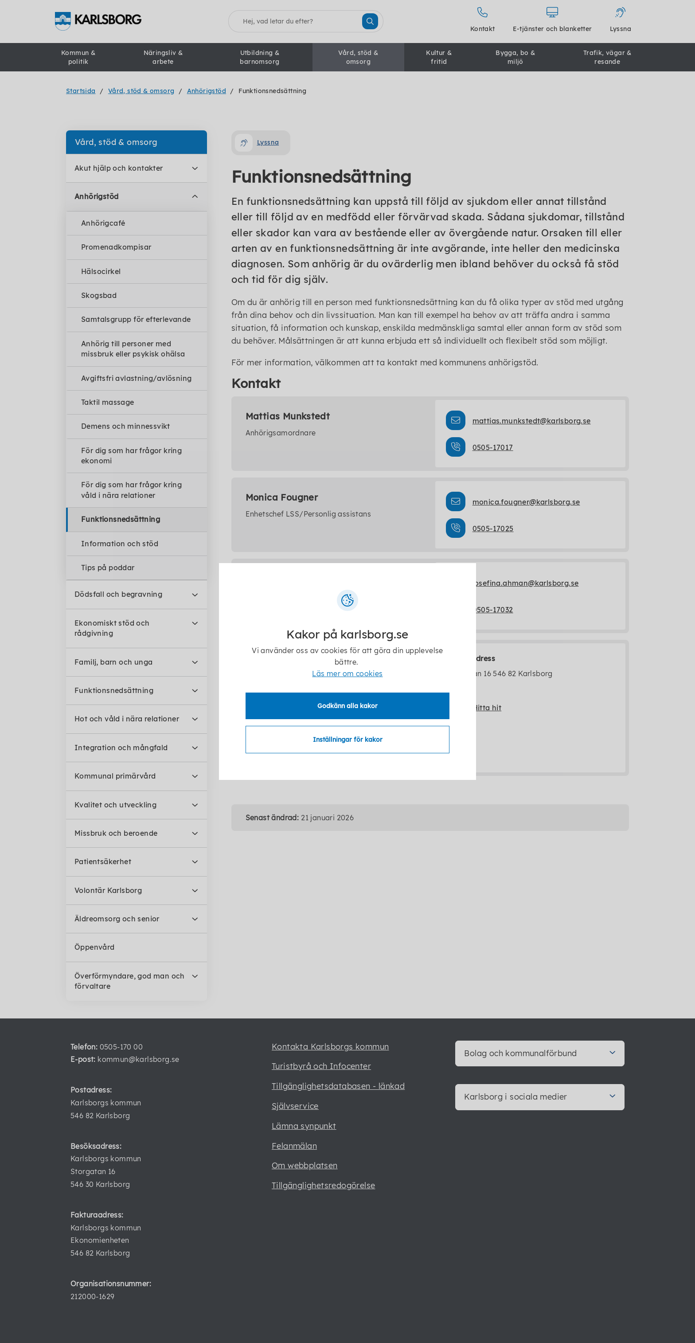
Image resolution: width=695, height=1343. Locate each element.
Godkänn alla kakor (347, 706)
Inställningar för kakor (348, 740)
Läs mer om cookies (347, 673)
